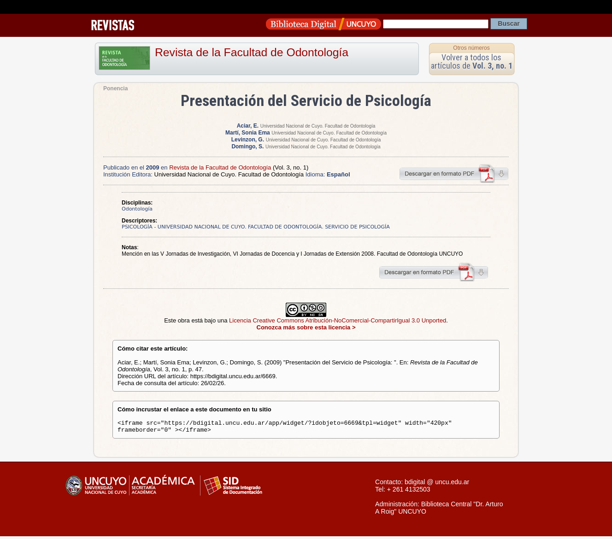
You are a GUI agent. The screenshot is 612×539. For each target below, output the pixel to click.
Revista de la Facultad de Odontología (251, 52)
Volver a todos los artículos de (471, 61)
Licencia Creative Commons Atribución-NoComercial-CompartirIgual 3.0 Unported (337, 320)
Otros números (471, 48)
